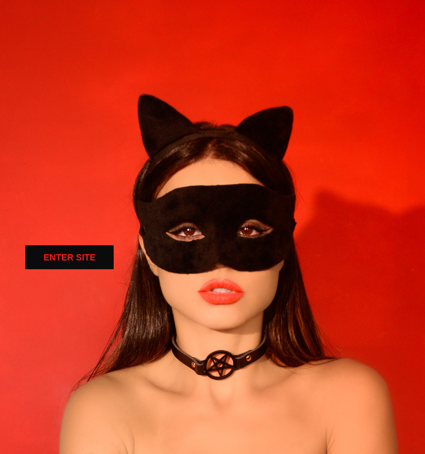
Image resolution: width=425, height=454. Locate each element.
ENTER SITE (69, 257)
